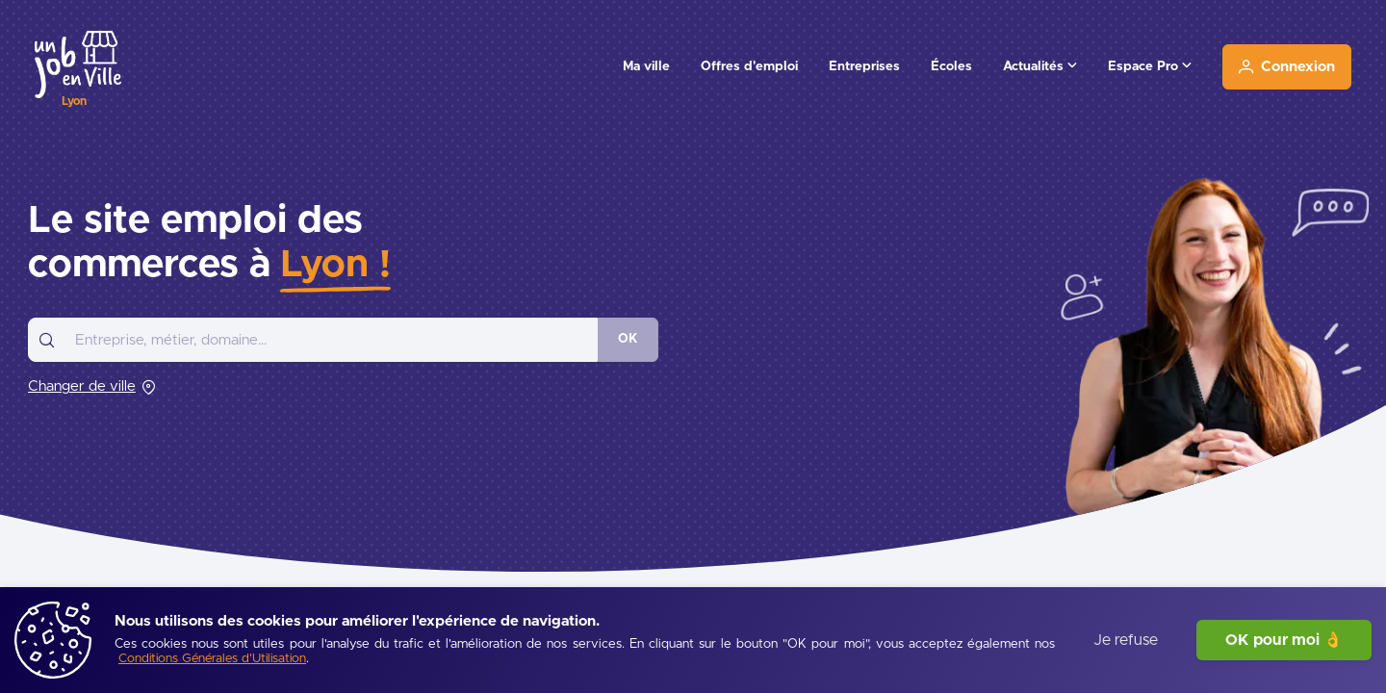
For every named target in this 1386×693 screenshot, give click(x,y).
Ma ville (646, 66)
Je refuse (1125, 640)
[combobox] (313, 340)
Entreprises (864, 66)
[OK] (628, 340)
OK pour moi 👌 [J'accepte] (1284, 640)
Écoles (951, 66)
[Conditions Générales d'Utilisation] (212, 660)
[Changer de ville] (92, 387)
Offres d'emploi (749, 66)
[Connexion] (1286, 67)
